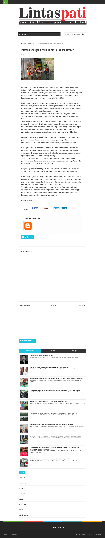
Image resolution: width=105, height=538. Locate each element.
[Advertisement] (52, 322)
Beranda (53, 305)
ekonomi (22, 494)
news (21, 510)
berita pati (22, 483)
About (83, 534)
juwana (21, 499)
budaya (21, 488)
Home (23, 43)
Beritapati (21, 346)
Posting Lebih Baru (24, 305)
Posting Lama (81, 305)
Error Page (98, 534)
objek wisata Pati (25, 515)
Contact (90, 534)
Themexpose (13, 534)
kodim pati (23, 504)
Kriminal (22, 478)
